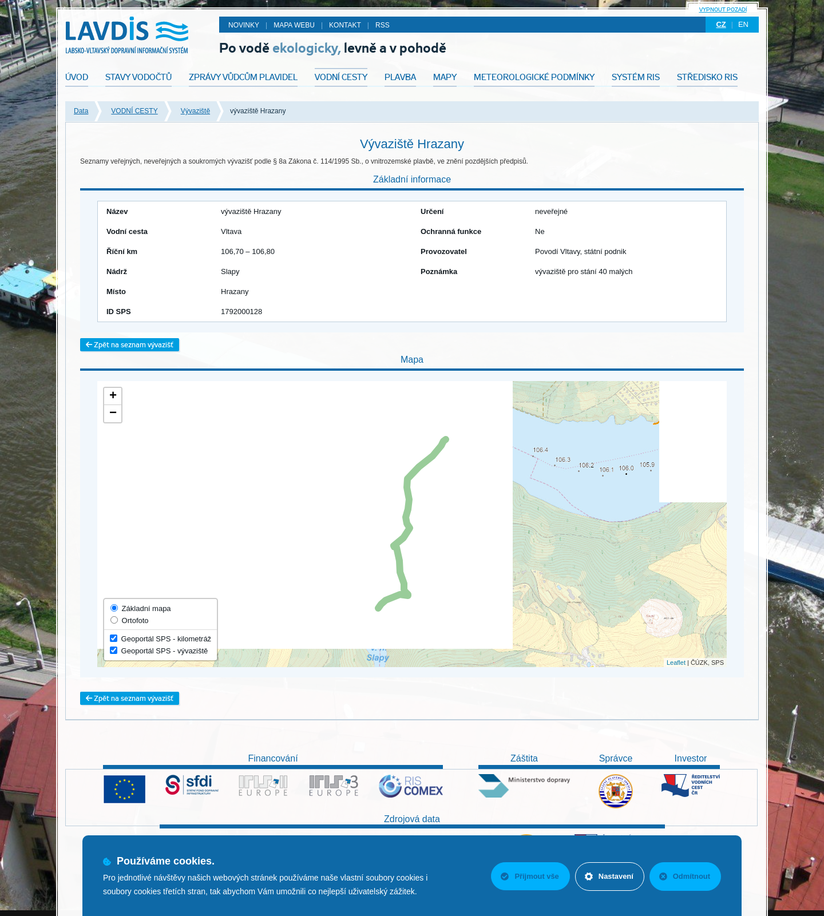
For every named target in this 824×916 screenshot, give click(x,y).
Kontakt (345, 25)
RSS (382, 25)
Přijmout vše (528, 876)
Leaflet (676, 662)
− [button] (113, 413)
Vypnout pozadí (723, 9)
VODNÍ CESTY (134, 111)
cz (721, 24)
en (743, 24)
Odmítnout (684, 876)
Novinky (243, 25)
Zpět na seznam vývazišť (129, 344)
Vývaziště (195, 111)
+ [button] (113, 396)
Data (81, 111)
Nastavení (608, 876)
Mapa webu (294, 25)
